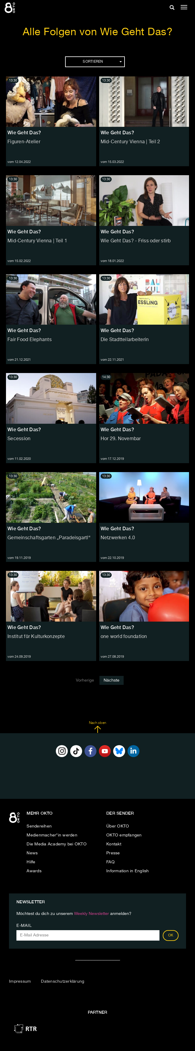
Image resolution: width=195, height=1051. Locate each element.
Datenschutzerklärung (62, 981)
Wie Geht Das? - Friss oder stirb (136, 241)
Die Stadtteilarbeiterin (125, 340)
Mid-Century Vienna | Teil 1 (37, 241)
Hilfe (31, 862)
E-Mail (24, 926)
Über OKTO (117, 826)
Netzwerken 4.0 (118, 538)
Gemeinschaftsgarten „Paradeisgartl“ (48, 538)
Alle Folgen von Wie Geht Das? (98, 32)
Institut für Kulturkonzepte (36, 636)
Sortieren (102, 62)
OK (170, 935)
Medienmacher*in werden (52, 835)
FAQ (110, 862)
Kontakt (113, 844)
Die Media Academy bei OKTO (57, 844)
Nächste (111, 680)
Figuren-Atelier (23, 142)
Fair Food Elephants (29, 340)
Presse (113, 853)
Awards (34, 871)
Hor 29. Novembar (121, 439)
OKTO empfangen (124, 835)
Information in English (127, 871)
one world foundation (124, 636)
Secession (18, 439)
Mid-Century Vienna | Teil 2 (130, 142)
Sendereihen (39, 826)
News (32, 853)
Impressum (20, 981)
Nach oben (97, 727)
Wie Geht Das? (24, 132)
